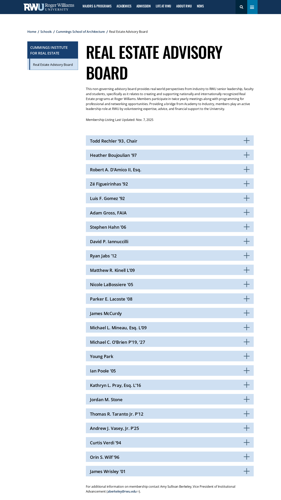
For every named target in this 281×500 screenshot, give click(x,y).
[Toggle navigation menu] (252, 7)
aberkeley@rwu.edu (122, 491)
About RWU (184, 6)
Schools (46, 31)
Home (31, 31)
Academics (123, 6)
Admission (143, 6)
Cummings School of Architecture (80, 31)
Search (241, 7)
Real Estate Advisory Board (53, 64)
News (200, 6)
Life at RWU (163, 6)
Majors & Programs (97, 6)
